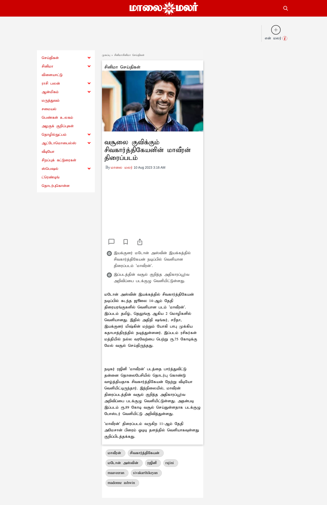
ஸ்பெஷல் (50, 169)
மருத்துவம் (51, 100)
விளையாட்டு (52, 75)
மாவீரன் (115, 453)
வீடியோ (48, 151)
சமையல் (49, 109)
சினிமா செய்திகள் (122, 67)
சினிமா (47, 66)
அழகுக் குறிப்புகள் (58, 126)
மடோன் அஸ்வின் (124, 463)
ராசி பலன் (51, 83)
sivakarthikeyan (146, 473)
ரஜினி (153, 463)
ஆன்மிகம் (50, 92)
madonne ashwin (122, 483)
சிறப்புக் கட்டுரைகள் (59, 160)
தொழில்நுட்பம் (54, 134)
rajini (170, 463)
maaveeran (117, 473)
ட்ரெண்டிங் (50, 177)
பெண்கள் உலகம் (57, 117)
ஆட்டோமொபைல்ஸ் (59, 143)
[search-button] (285, 7)
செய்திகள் (50, 58)
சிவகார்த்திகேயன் (146, 453)
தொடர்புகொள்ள (56, 186)
